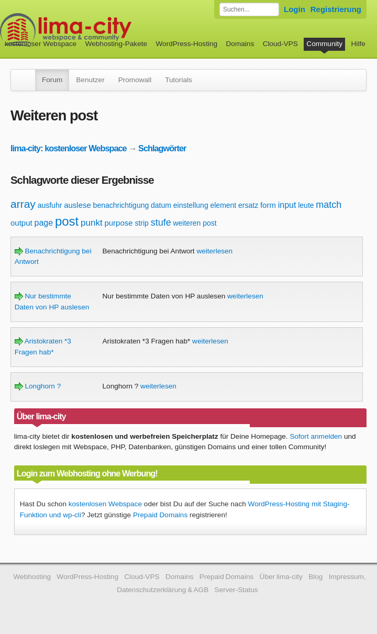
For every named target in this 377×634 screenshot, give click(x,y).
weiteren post (194, 223)
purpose (118, 222)
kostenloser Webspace (40, 44)
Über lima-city (281, 577)
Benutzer (90, 80)
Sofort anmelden (316, 436)
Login (294, 9)
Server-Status (236, 590)
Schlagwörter (162, 148)
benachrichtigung (121, 205)
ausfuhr (50, 205)
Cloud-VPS (280, 44)
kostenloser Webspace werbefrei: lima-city (104, 30)
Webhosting (32, 577)
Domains (240, 44)
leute (306, 205)
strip (141, 223)
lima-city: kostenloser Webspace (68, 148)
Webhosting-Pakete (116, 44)
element (223, 205)
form (268, 205)
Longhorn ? (38, 386)
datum (161, 205)
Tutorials (178, 80)
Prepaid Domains (160, 515)
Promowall (134, 80)
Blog (315, 577)
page (44, 222)
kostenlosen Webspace (105, 504)
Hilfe (358, 44)
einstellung (190, 205)
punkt (92, 223)
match (328, 204)
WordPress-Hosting (186, 44)
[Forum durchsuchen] (249, 9)
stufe (161, 222)
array (23, 204)
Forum (52, 80)
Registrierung (336, 9)
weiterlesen (214, 251)
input (287, 205)
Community (324, 44)
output (21, 222)
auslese (77, 205)
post (67, 221)
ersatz (248, 205)
